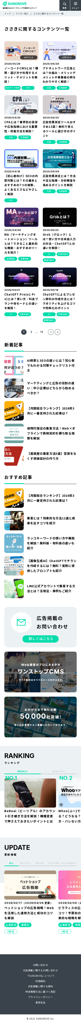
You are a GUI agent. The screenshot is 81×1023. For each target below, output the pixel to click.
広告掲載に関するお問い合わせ (40, 970)
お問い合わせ (40, 965)
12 (41, 331)
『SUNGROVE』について (40, 975)
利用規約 (40, 981)
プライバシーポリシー (40, 997)
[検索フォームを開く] (64, 5)
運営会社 (40, 1002)
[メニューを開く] (75, 5)
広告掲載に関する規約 (40, 986)
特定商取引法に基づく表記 (40, 991)
